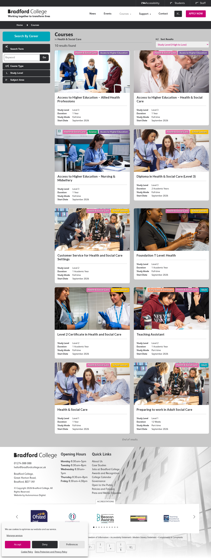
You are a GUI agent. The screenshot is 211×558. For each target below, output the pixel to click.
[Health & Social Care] (92, 398)
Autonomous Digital (35, 495)
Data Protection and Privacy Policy (51, 552)
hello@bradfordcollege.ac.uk (30, 467)
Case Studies (99, 465)
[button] (194, 517)
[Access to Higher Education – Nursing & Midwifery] (92, 166)
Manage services (14, 535)
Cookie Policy (27, 552)
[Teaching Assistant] (171, 323)
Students (177, 3)
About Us (97, 461)
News (92, 14)
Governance (98, 481)
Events (107, 14)
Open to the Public (102, 485)
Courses (124, 14)
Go (44, 57)
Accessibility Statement (121, 537)
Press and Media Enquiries (106, 493)
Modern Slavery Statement (144, 537)
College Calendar (101, 477)
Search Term (14, 47)
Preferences (72, 544)
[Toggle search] (178, 14)
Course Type (14, 66)
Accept (17, 544)
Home (20, 25)
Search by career (26, 36)
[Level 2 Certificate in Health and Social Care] (92, 323)
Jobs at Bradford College (106, 469)
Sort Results (164, 39)
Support (143, 14)
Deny (44, 544)
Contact (163, 14)
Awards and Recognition (105, 473)
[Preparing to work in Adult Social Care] (171, 398)
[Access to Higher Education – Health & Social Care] (171, 87)
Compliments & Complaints (170, 537)
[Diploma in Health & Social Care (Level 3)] (171, 165)
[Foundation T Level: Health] (171, 244)
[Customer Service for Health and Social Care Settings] (92, 245)
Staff (200, 3)
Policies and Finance (103, 489)
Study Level (14, 73)
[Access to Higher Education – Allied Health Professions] (92, 87)
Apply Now (196, 14)
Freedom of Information (98, 537)
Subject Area (14, 80)
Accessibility (150, 3)
